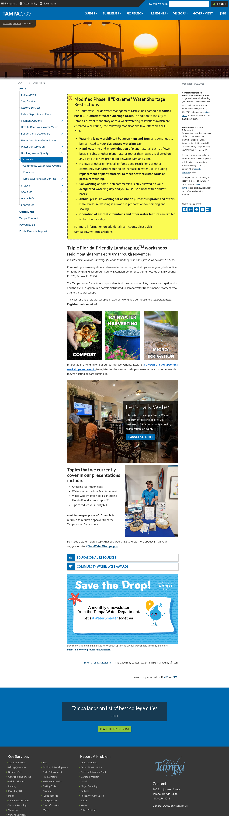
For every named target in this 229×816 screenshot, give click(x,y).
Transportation (50, 800)
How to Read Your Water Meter (39, 127)
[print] (196, 209)
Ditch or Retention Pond (93, 772)
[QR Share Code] (208, 209)
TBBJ (115, 716)
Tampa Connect (28, 218)
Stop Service (28, 101)
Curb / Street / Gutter (92, 767)
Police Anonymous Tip (92, 795)
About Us (26, 192)
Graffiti (84, 781)
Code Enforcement (52, 772)
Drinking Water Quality (34, 153)
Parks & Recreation (52, 781)
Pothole (85, 790)
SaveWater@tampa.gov (101, 546)
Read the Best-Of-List (114, 729)
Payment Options (31, 120)
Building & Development (55, 767)
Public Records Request (33, 231)
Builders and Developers (35, 133)
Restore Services (31, 107)
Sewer (84, 800)
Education (29, 172)
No (175, 677)
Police (11, 795)
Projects (26, 185)
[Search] (219, 4)
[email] (190, 209)
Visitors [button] (179, 13)
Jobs (223, 13)
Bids (45, 762)
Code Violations (89, 762)
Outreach (27, 159)
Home (23, 88)
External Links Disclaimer (98, 662)
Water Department (12, 23)
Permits (47, 790)
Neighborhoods (16, 781)
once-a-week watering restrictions (133, 121)
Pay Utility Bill (27, 224)
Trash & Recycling (17, 805)
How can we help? (157, 4)
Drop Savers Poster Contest (39, 178)
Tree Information (51, 805)
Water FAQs (28, 198)
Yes (166, 677)
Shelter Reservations (19, 800)
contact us (181, 805)
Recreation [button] (134, 13)
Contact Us (27, 205)
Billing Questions (17, 767)
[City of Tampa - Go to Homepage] (17, 13)
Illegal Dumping (89, 786)
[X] (202, 209)
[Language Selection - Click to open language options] (9, 3)
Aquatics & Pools (17, 762)
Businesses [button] (110, 13)
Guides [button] (90, 13)
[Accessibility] (28, 3)
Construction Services (19, 776)
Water (46, 810)
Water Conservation (33, 146)
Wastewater (14, 810)
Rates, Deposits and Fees (36, 114)
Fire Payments (50, 776)
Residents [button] (158, 13)
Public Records (50, 795)
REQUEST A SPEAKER (140, 437)
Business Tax (15, 772)
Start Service (28, 94)
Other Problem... (89, 810)
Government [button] (203, 13)
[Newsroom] (47, 3)
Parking (12, 786)
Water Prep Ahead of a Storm (38, 140)
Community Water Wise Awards (42, 165)
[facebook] (184, 209)
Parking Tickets (50, 786)
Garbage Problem (90, 776)
